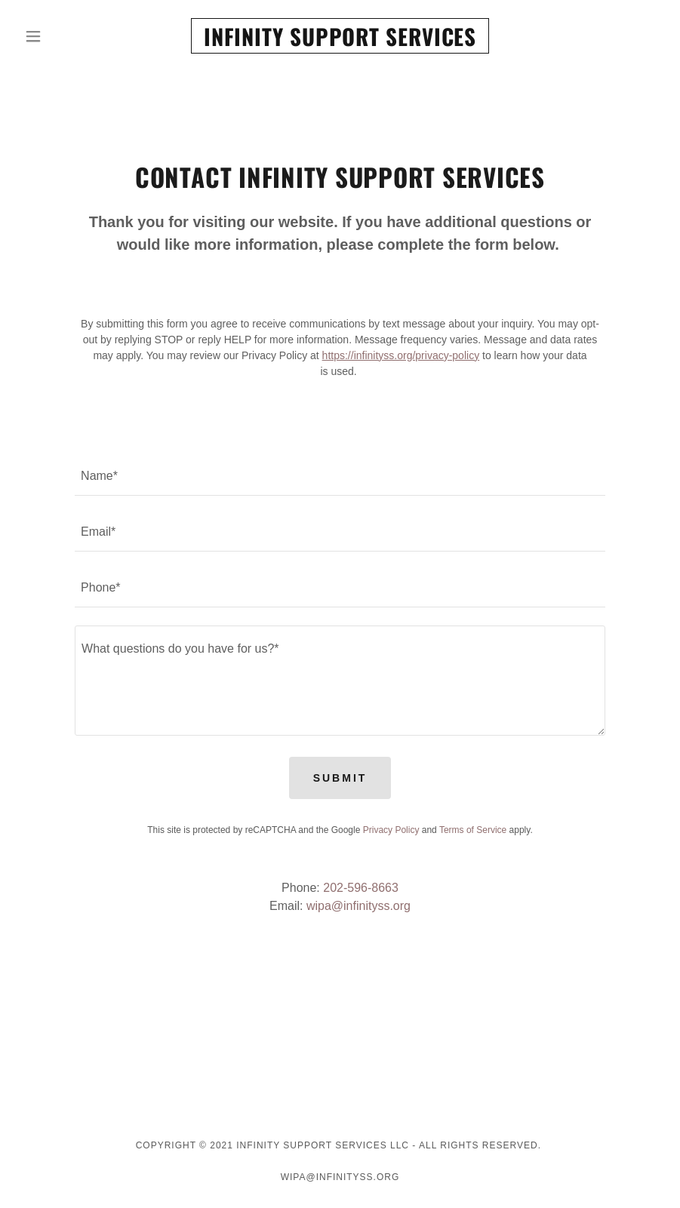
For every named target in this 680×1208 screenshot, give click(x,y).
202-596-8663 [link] (360, 887)
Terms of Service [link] (472, 830)
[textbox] (340, 477)
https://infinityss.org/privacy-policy (401, 355)
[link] (340, 41)
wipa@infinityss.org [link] (358, 905)
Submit (340, 778)
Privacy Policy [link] (391, 830)
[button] (66, 36)
